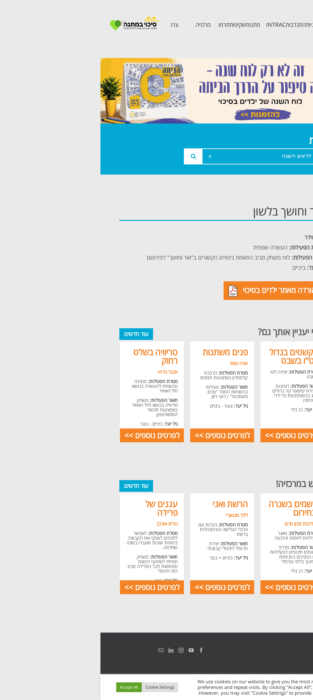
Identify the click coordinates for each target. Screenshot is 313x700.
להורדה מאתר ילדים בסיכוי (173, 291)
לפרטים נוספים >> (191, 435)
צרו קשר (278, 326)
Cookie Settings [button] (59, 687)
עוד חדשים (36, 334)
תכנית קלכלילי (270, 277)
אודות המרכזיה (270, 224)
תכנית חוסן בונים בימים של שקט (269, 301)
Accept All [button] (28, 687)
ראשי (283, 209)
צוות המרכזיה (271, 238)
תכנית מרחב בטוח (273, 257)
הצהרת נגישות (287, 650)
